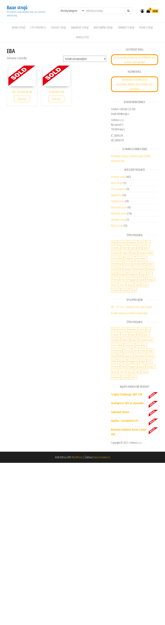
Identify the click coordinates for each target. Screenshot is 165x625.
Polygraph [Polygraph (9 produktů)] (132, 279)
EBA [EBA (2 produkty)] (139, 247)
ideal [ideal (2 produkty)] (135, 263)
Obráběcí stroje (126, 27)
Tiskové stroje (58, 27)
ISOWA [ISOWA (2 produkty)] (143, 263)
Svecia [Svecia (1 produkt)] (144, 285)
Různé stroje (146, 27)
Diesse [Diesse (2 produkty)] (124, 247)
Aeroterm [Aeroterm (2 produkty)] (122, 242)
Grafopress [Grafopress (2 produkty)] (129, 258)
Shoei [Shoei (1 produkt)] (122, 285)
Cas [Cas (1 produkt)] (148, 242)
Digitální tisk (116, 195)
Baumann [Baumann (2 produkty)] (133, 242)
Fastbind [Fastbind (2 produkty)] (125, 253)
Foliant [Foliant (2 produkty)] (134, 253)
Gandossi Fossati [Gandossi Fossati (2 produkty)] (145, 253)
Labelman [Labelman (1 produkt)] (128, 269)
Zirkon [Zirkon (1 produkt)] (133, 290)
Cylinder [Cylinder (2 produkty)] (115, 247)
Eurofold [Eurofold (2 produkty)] (115, 253)
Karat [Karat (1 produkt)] (114, 269)
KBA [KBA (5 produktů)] (120, 269)
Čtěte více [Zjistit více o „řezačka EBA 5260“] (56, 99)
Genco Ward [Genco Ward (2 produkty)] (117, 258)
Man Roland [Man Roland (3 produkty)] (140, 269)
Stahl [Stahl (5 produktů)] (137, 285)
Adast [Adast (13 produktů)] (114, 242)
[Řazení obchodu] (84, 59)
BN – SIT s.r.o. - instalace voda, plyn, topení (131, 307)
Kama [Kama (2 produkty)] (150, 263)
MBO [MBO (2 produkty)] (114, 274)
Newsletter (82, 37)
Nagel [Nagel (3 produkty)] (143, 274)
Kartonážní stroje (103, 27)
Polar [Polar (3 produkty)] (123, 279)
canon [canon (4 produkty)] (141, 242)
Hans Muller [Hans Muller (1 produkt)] (141, 258)
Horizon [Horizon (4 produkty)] (127, 263)
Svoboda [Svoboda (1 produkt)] (115, 290)
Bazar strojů (17, 7)
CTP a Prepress (38, 27)
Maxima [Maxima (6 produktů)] (150, 269)
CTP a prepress (118, 189)
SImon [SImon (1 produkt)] (130, 285)
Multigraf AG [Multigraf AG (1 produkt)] (133, 274)
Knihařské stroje (80, 27)
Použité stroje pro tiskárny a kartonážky (129, 313)
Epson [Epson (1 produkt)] (145, 247)
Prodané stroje (118, 177)
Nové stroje (116, 183)
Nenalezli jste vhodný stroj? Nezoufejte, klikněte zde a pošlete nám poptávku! (134, 84)
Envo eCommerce (101, 457)
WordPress (77, 457)
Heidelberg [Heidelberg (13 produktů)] (116, 263)
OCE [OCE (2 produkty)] (149, 274)
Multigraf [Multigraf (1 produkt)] (122, 274)
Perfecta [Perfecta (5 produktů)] (115, 279)
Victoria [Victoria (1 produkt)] (125, 290)
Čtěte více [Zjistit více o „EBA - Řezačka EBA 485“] (22, 99)
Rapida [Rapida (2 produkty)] (141, 279)
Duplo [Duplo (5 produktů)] (132, 247)
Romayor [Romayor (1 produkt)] (150, 279)
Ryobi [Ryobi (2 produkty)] (114, 285)
